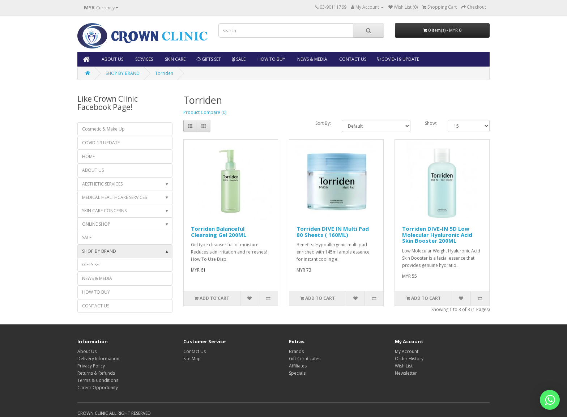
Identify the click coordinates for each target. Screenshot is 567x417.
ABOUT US (112, 59)
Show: (431, 123)
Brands (296, 351)
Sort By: (323, 123)
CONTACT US (352, 59)
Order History (409, 359)
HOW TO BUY (270, 59)
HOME (88, 156)
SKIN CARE (175, 59)
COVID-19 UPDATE (398, 59)
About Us (87, 351)
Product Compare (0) (204, 112)
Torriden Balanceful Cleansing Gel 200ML (218, 231)
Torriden (164, 73)
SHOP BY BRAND (123, 73)
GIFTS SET (208, 59)
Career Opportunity (97, 387)
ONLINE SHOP (125, 224)
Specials (297, 373)
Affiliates (298, 366)
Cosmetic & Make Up (103, 129)
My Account (406, 351)
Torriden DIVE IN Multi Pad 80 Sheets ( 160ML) (333, 231)
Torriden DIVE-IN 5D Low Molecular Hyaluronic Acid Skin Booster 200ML (437, 234)
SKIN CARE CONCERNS (125, 210)
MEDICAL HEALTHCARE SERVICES (125, 197)
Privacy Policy (91, 366)
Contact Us (194, 351)
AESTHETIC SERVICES (125, 184)
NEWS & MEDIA (311, 59)
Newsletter (406, 373)
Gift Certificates (304, 359)
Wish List (404, 366)
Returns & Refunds (96, 373)
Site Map (192, 359)
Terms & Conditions (97, 380)
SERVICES (143, 59)
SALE (239, 59)
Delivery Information (98, 359)
